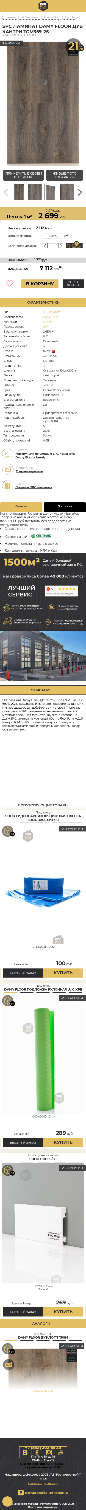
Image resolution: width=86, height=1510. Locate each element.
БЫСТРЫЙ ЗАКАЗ (23, 973)
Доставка (65, 506)
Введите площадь (20, 235)
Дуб (46, 326)
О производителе (29, 471)
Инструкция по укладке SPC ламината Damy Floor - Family (45, 455)
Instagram (49, 1452)
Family (70, 17)
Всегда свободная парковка (46, 1493)
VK (25, 1452)
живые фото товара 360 (64, 175)
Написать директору (43, 1483)
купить (63, 973)
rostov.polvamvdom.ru (43, 6)
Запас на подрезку (74, 245)
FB (37, 1452)
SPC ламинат (30, 17)
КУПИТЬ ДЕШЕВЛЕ (73, 283)
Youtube (61, 1452)
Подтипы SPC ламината (33, 487)
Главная (10, 17)
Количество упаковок (22, 246)
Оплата (21, 506)
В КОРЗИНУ (40, 284)
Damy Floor (52, 17)
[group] (43, 102)
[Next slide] (80, 192)
